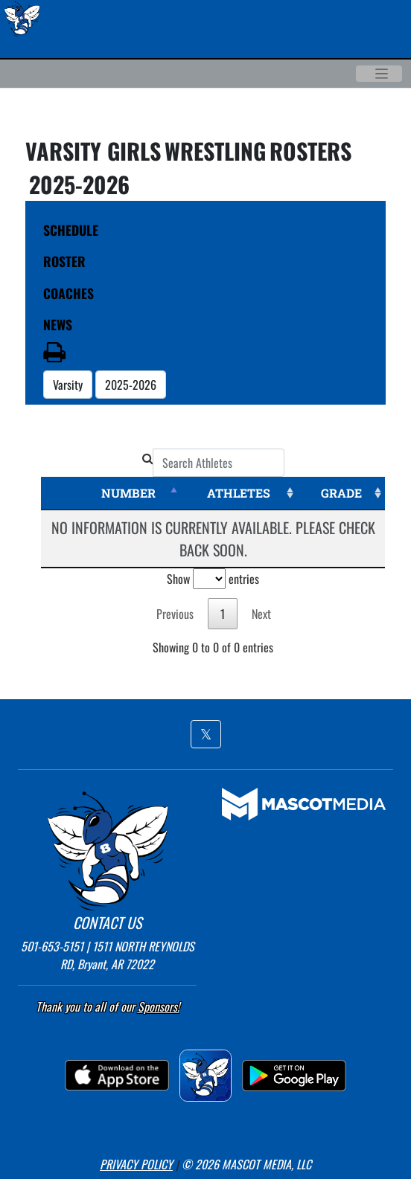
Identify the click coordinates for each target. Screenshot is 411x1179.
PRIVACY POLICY (136, 1164)
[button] (205, 734)
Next (261, 614)
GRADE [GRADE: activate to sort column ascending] (341, 493)
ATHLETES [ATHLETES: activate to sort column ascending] (238, 493)
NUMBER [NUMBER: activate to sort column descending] (128, 493)
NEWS (57, 324)
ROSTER (64, 261)
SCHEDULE (70, 230)
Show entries (213, 578)
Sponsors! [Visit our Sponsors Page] (158, 1006)
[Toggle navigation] (379, 73)
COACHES (68, 293)
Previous (175, 614)
